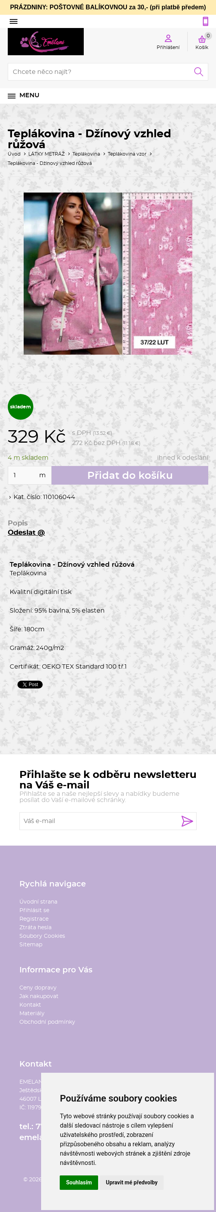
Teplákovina (86, 154)
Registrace (33, 919)
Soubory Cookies (42, 936)
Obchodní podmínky (47, 1022)
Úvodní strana (38, 902)
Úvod (14, 154)
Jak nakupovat (39, 996)
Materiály (32, 1013)
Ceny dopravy (38, 988)
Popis (18, 523)
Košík (203, 41)
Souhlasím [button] (79, 1182)
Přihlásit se (34, 910)
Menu (29, 95)
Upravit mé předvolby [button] (131, 1182)
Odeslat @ (26, 532)
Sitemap (30, 945)
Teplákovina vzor (127, 154)
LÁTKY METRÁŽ (46, 154)
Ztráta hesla (35, 927)
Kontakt (30, 1005)
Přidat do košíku (130, 476)
